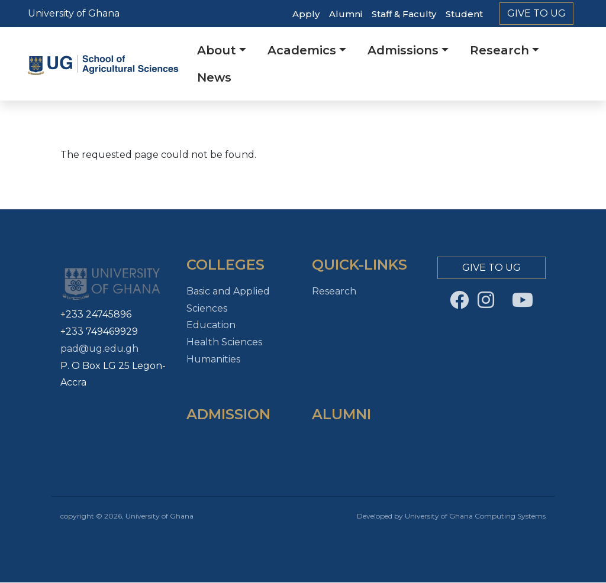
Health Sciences (224, 342)
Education (211, 325)
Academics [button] (301, 50)
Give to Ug (536, 13)
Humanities (213, 359)
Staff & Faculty (404, 14)
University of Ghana (74, 13)
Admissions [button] (403, 50)
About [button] (216, 50)
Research (334, 291)
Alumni (345, 14)
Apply (306, 14)
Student (464, 14)
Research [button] (499, 50)
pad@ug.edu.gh (99, 348)
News (214, 77)
